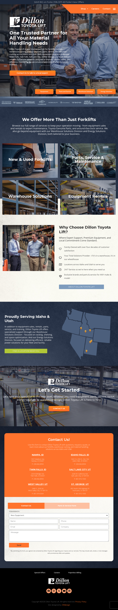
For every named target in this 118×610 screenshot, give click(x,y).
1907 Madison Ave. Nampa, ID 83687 (38, 460)
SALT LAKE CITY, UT (80, 469)
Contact (106, 9)
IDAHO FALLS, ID (80, 455)
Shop (84, 9)
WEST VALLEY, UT (38, 484)
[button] (84, 8)
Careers (95, 9)
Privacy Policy (80, 602)
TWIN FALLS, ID (37, 469)
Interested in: (14, 511)
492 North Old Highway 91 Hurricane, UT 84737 (80, 489)
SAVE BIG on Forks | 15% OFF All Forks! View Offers (59, 2)
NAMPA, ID (38, 455)
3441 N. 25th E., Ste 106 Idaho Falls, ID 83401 (80, 460)
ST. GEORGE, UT (80, 484)
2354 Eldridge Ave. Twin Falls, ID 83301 (38, 475)
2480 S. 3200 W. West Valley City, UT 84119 (37, 489)
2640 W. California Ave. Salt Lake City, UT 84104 (80, 475)
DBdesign (66, 605)
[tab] (26, 506)
